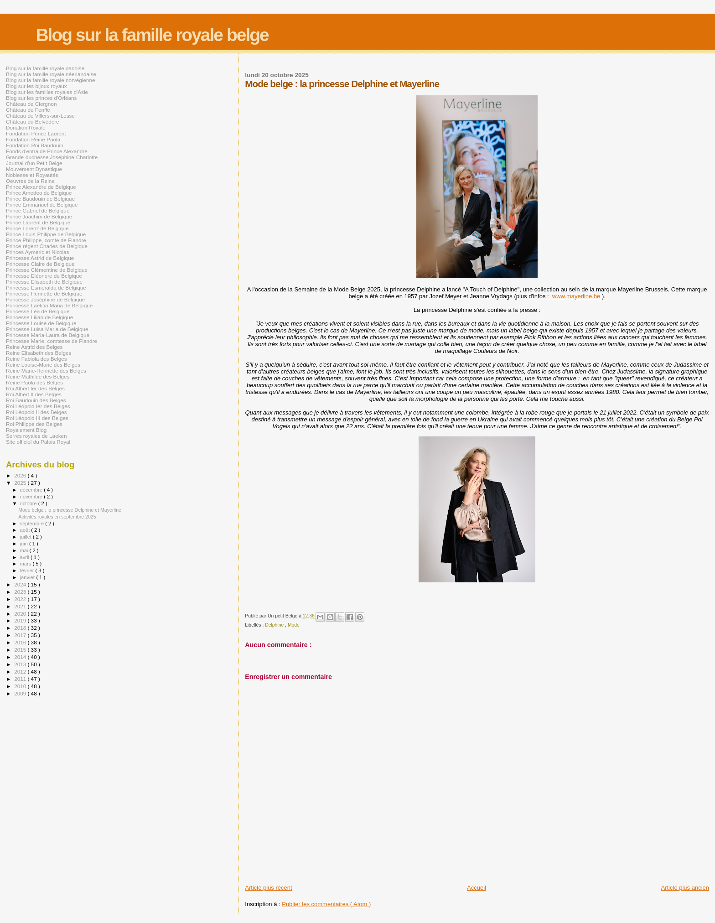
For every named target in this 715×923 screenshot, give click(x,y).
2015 (20, 650)
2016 (20, 642)
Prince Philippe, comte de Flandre (46, 240)
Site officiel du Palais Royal (38, 442)
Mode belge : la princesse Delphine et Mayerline (69, 510)
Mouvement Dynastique (34, 169)
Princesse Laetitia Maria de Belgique (49, 305)
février (28, 570)
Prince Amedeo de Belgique (39, 193)
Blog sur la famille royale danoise (45, 68)
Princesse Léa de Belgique (37, 311)
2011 (20, 679)
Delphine (275, 624)
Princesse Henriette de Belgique (44, 293)
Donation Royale (26, 127)
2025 (20, 483)
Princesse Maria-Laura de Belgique (47, 335)
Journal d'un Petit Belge (34, 163)
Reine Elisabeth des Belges (38, 353)
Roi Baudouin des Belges (36, 400)
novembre (32, 496)
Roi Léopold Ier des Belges (38, 406)
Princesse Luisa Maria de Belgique (47, 329)
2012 (20, 671)
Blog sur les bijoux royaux (36, 86)
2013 (20, 664)
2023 (20, 592)
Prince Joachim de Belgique (39, 216)
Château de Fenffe (28, 110)
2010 (20, 686)
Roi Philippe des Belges (34, 424)
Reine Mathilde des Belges (37, 376)
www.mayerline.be (576, 296)
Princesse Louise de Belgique (41, 323)
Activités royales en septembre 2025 (57, 516)
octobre (29, 503)
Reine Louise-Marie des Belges (43, 365)
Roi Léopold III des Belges (37, 418)
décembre (32, 490)
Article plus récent (268, 887)
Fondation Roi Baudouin (34, 145)
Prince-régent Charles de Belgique (47, 246)
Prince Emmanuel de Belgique (42, 204)
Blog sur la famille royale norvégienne (50, 80)
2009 (20, 693)
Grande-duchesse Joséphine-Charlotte (52, 157)
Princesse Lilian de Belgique (39, 317)
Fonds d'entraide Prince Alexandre (47, 151)
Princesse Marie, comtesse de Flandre (51, 341)
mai (25, 550)
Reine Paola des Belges (34, 382)
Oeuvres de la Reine (30, 181)
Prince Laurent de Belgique (38, 222)
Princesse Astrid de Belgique (40, 258)
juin (24, 543)
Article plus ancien (685, 887)
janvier (28, 577)
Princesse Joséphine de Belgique (45, 299)
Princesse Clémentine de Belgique (47, 270)
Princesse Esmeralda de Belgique (46, 287)
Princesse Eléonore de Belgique (44, 276)
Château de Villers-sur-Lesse (40, 116)
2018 (20, 628)
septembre (33, 523)
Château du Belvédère (32, 121)
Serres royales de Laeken (36, 436)
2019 (20, 620)
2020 (20, 614)
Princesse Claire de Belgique (40, 264)
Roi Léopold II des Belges (36, 412)
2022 (20, 599)
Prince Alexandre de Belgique (41, 187)
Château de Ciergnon (31, 104)
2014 (20, 657)
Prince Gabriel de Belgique (37, 210)
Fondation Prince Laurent (36, 133)
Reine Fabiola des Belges (36, 359)
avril (25, 557)
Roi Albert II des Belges (34, 394)
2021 (20, 606)
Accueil (476, 887)
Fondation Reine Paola (33, 139)
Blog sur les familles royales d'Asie (47, 92)
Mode (294, 624)
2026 (20, 475)
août (25, 530)
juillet (26, 536)
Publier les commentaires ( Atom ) (326, 904)
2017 (20, 635)
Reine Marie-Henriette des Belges (46, 370)
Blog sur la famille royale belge (152, 35)
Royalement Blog (26, 430)
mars (26, 563)
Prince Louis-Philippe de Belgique (46, 234)
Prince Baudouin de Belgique (40, 199)
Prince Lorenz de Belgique (37, 228)
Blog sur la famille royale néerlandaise (51, 74)
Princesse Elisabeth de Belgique (44, 282)
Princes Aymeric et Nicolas (37, 252)
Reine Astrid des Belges (34, 347)
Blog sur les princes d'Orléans (41, 98)
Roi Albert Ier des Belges (35, 388)
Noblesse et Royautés (32, 175)
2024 (20, 584)
